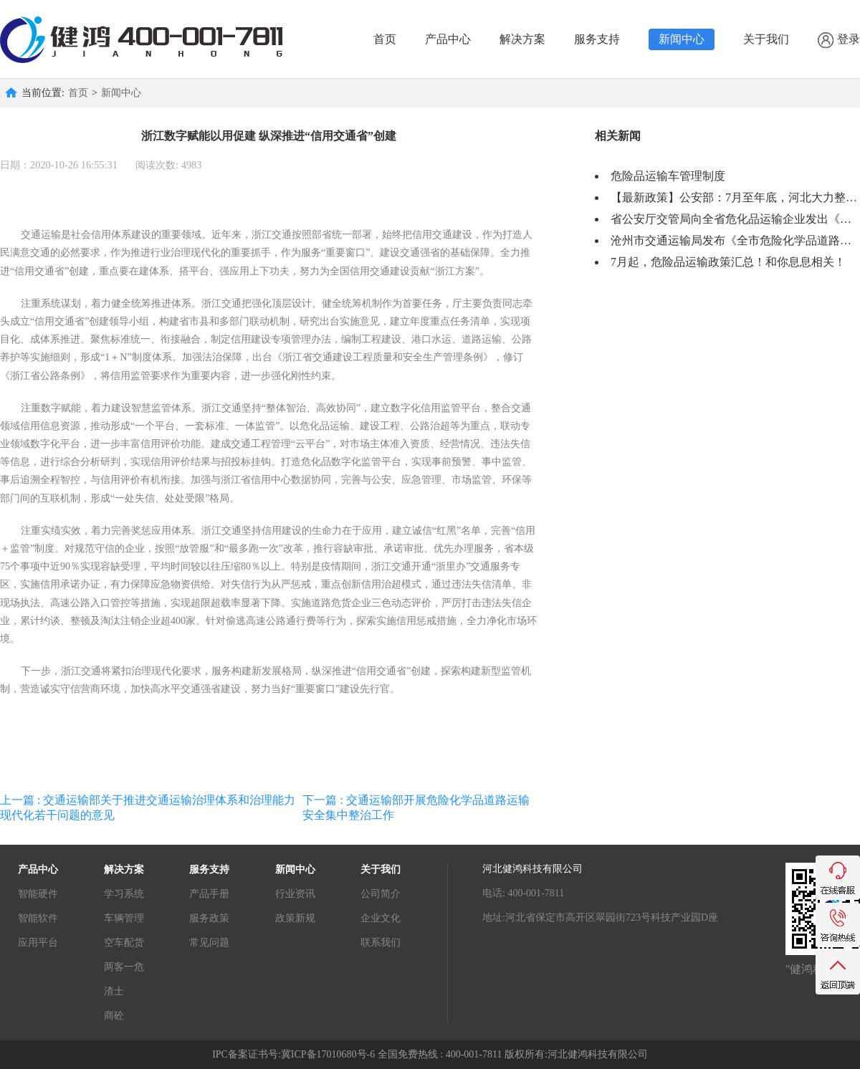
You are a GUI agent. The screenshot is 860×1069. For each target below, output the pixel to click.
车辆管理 (124, 918)
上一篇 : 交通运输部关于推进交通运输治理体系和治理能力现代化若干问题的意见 (147, 807)
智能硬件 (38, 893)
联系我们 (380, 942)
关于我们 (766, 39)
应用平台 (38, 942)
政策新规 (295, 918)
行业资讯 (295, 893)
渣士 (114, 991)
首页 (384, 39)
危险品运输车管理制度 (668, 176)
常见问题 (209, 942)
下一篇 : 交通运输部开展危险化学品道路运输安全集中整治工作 (415, 807)
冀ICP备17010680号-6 (328, 1054)
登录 (839, 40)
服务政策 (209, 918)
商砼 (114, 1015)
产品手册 (209, 893)
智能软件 (38, 918)
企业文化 (380, 918)
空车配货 (124, 942)
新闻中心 (681, 39)
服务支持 (597, 39)
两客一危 (124, 967)
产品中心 (448, 39)
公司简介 (380, 893)
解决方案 (522, 39)
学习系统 (124, 893)
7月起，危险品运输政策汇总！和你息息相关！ (728, 262)
